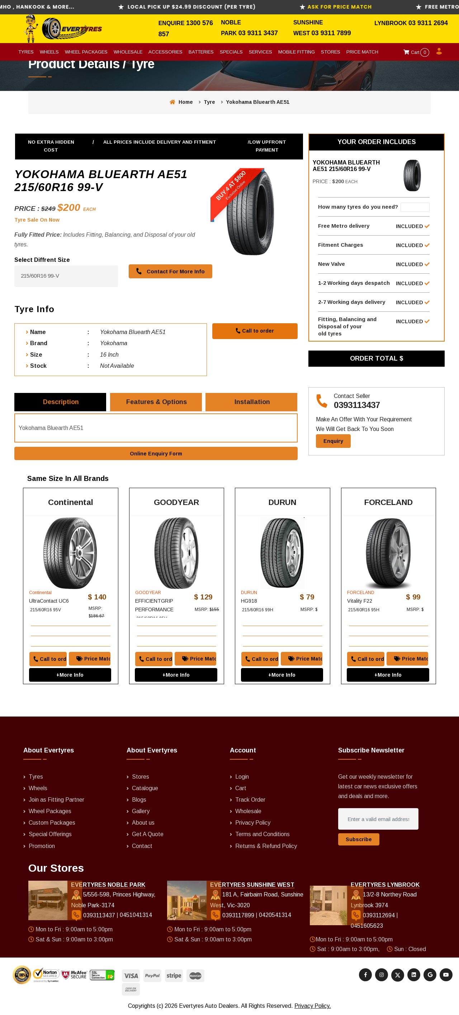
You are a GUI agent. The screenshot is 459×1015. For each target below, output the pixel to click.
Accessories (165, 52)
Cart (416, 52)
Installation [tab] (252, 401)
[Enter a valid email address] (378, 819)
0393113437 (357, 405)
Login (242, 777)
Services (260, 52)
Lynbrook (391, 23)
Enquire (172, 23)
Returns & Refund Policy (266, 846)
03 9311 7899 (331, 33)
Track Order (250, 800)
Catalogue (145, 788)
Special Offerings (50, 834)
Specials (231, 52)
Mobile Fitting (296, 52)
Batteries (201, 52)
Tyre (209, 102)
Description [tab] (61, 401)
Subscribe (359, 840)
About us (143, 823)
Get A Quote (148, 834)
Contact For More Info (169, 271)
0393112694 (373, 915)
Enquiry (333, 441)
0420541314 (275, 915)
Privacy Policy (252, 823)
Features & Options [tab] (156, 401)
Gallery (141, 811)
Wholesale (128, 52)
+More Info (70, 675)
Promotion (42, 846)
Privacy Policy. (312, 1006)
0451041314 (136, 915)
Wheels (49, 52)
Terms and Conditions (262, 834)
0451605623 (367, 926)
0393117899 (233, 915)
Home (181, 102)
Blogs (139, 800)
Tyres (26, 52)
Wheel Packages (86, 52)
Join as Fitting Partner (56, 800)
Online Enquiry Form (156, 453)
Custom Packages (52, 823)
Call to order (254, 331)
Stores (330, 52)
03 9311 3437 (258, 33)
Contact (142, 846)
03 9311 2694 (428, 23)
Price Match (362, 52)
